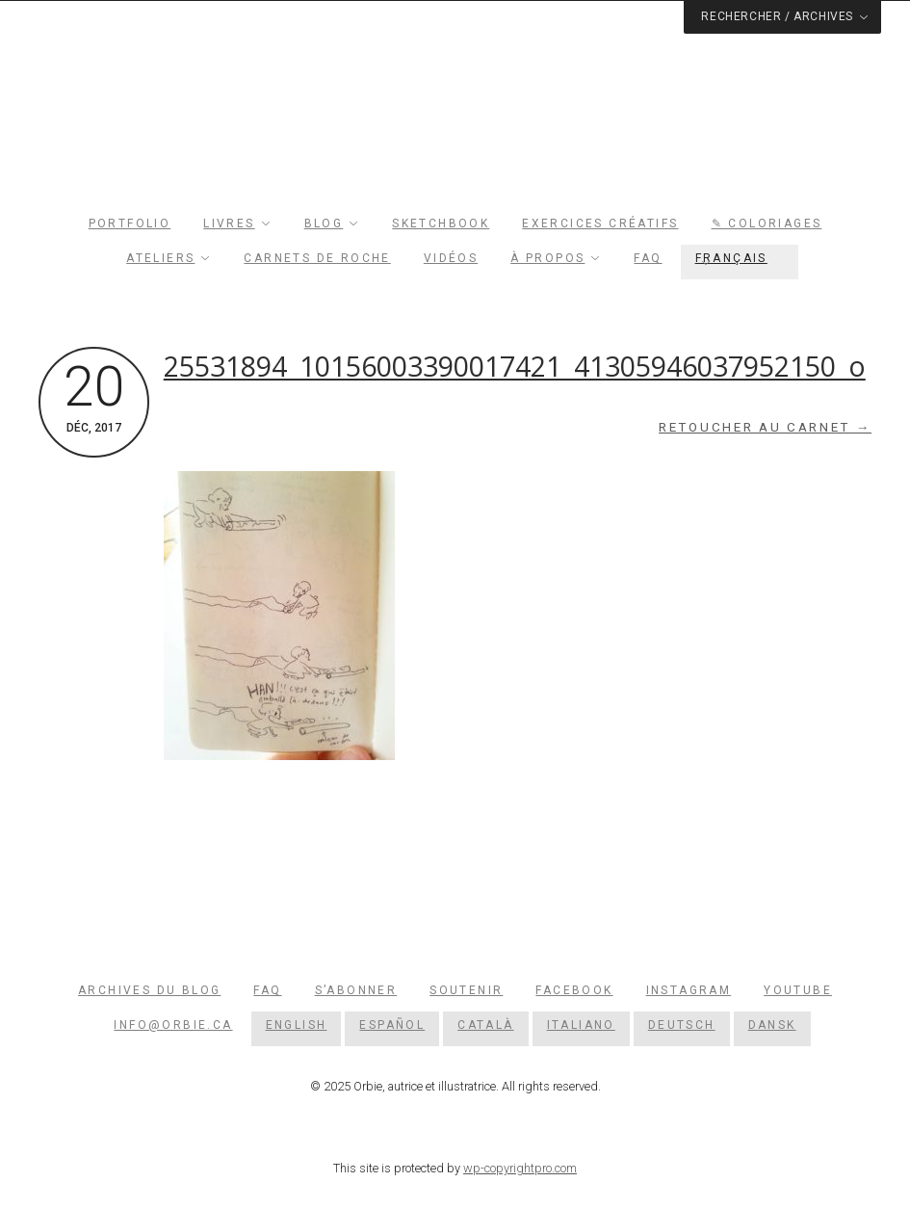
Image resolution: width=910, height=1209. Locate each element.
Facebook (573, 990)
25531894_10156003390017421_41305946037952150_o (515, 366)
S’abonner (356, 990)
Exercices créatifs (600, 223)
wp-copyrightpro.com (520, 1168)
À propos (547, 258)
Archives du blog (149, 990)
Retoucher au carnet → (765, 427)
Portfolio (130, 223)
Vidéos (451, 258)
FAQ (648, 258)
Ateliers (160, 258)
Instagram (689, 990)
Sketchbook (440, 223)
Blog (324, 223)
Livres (228, 223)
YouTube (798, 990)
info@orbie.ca (173, 1025)
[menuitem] (739, 258)
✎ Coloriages (767, 223)
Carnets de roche (317, 258)
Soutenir (466, 990)
